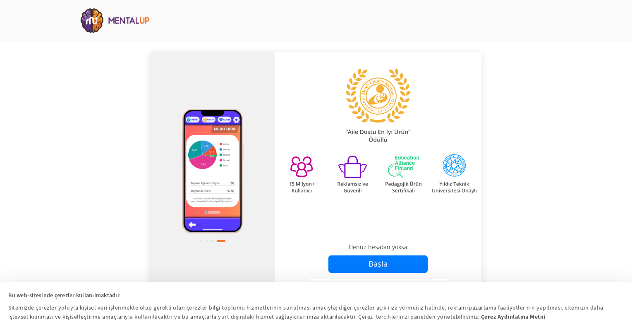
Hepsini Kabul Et (226, 308)
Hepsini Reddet (404, 308)
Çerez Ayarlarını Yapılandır (315, 308)
